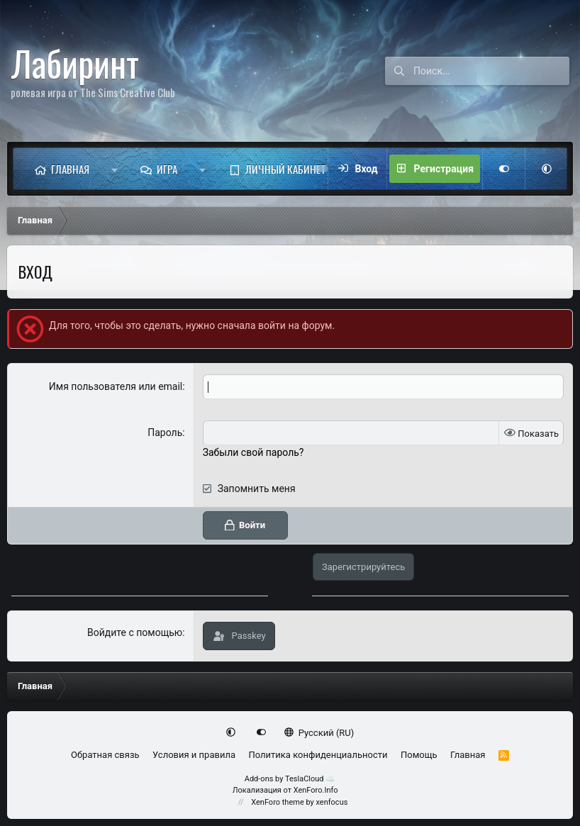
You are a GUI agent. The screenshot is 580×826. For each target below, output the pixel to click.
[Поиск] (491, 71)
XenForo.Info (316, 790)
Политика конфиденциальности (317, 754)
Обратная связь (105, 754)
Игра (167, 169)
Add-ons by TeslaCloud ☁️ (290, 778)
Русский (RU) (319, 732)
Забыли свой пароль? (253, 452)
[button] (115, 168)
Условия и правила (193, 754)
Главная (70, 169)
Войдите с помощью (134, 632)
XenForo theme (277, 802)
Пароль (164, 432)
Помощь (419, 754)
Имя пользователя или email (116, 386)
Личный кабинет (285, 169)
